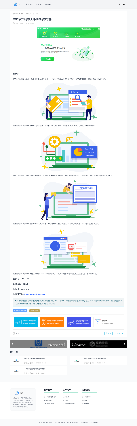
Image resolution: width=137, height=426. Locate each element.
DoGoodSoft (86, 403)
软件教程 (47, 4)
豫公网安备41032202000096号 (89, 422)
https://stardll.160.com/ (34, 294)
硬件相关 (35, 14)
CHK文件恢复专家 (49, 403)
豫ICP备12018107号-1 (73, 422)
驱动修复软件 (34, 310)
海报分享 (119, 333)
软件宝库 (29, 4)
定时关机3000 (48, 400)
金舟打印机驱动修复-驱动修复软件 (35, 359)
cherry (15, 23)
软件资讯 (39, 4)
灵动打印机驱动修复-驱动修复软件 (95, 359)
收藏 (108, 333)
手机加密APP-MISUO (69, 403)
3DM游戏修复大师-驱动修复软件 (34, 369)
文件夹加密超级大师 (50, 397)
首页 (22, 14)
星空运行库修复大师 (20, 310)
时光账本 (65, 400)
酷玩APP (84, 400)
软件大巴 (51, 422)
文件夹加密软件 (86, 397)
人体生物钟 (66, 397)
